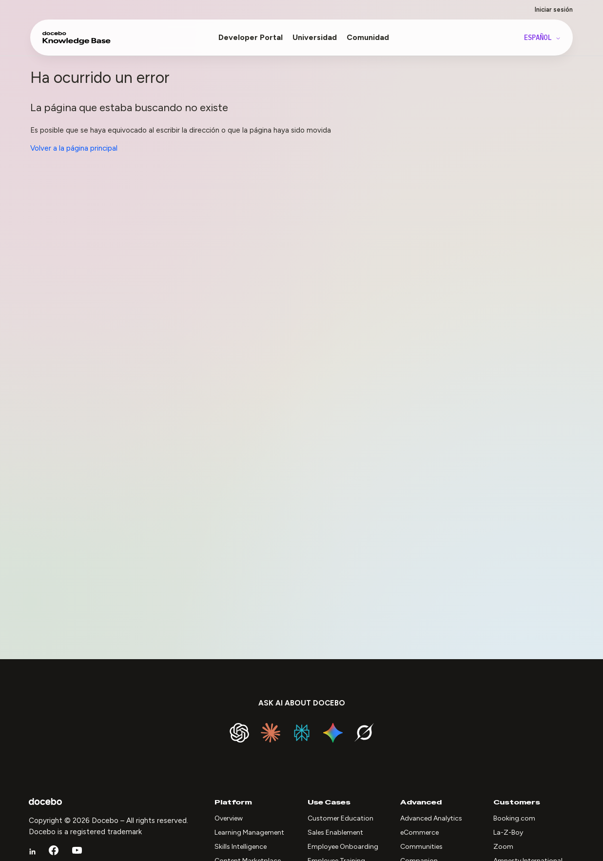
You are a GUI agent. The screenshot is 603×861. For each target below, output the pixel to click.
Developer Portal (250, 37)
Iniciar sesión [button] (554, 9)
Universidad (314, 37)
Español (542, 37)
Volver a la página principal (73, 148)
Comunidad (368, 37)
